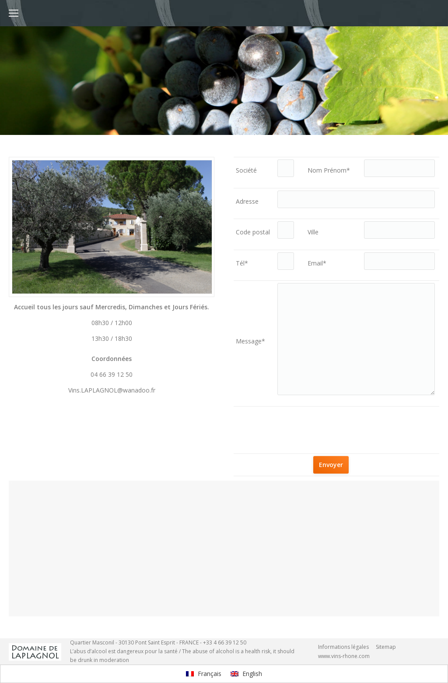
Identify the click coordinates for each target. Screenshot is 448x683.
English (246, 673)
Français (203, 673)
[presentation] (367, 426)
